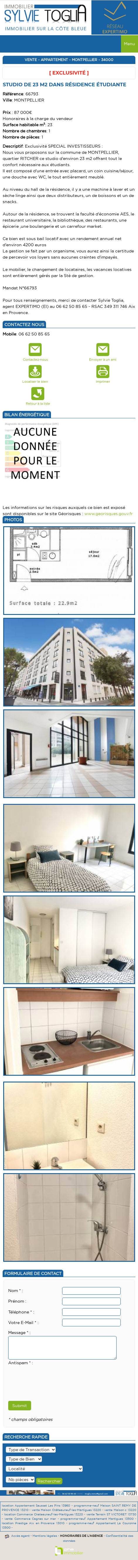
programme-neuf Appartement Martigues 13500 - (98, 1519)
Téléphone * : (21, 1312)
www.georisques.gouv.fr (108, 513)
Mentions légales (45, 1536)
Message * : (19, 1332)
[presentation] (52, 1377)
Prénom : (17, 1301)
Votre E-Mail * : (23, 1322)
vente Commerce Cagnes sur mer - (32, 1519)
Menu (129, 43)
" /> (20, 1479)
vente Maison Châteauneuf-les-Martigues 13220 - (68, 1510)
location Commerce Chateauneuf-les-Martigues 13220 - (45, 1514)
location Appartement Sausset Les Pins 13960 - (38, 1505)
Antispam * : (20, 1362)
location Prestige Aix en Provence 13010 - (35, 1523)
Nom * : (15, 1290)
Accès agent (20, 1536)
